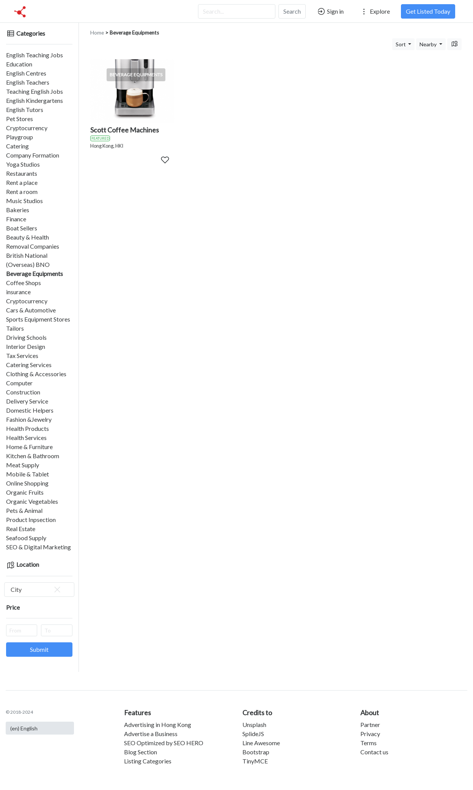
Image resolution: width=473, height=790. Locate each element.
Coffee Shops (23, 282)
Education (19, 64)
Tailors (15, 328)
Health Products (27, 428)
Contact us (374, 751)
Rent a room (22, 191)
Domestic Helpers (29, 410)
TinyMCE (255, 761)
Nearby (429, 44)
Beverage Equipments (34, 273)
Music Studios (24, 200)
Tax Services (22, 355)
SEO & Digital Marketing (38, 546)
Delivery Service (27, 401)
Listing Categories (147, 761)
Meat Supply (22, 464)
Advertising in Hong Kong (157, 724)
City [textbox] (36, 589)
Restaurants (21, 173)
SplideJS (253, 733)
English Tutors (24, 109)
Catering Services (29, 364)
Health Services (26, 437)
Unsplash (254, 724)
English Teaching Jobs (34, 54)
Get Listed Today (428, 11)
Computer (19, 382)
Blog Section (140, 751)
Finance (16, 218)
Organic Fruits (25, 492)
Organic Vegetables (32, 501)
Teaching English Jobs (34, 91)
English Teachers (27, 82)
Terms (368, 742)
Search (292, 11)
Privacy (370, 733)
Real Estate (20, 528)
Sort (401, 44)
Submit (39, 649)
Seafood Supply (26, 537)
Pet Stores (19, 118)
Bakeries (17, 209)
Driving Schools (26, 337)
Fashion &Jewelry (29, 419)
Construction (23, 392)
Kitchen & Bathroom (32, 455)
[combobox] (39, 589)
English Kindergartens (34, 100)
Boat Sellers (21, 228)
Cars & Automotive (31, 310)
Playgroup (19, 136)
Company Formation (32, 155)
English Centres (26, 73)
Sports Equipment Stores (38, 319)
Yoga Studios (23, 164)
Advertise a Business (151, 733)
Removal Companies (32, 246)
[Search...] (236, 11)
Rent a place (22, 182)
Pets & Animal (24, 510)
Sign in (330, 11)
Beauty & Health (27, 237)
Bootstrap (255, 751)
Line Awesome (261, 742)
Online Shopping (27, 483)
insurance (18, 291)
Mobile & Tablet (27, 474)
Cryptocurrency (26, 127)
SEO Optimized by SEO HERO (163, 742)
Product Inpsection (31, 519)
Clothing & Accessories (36, 373)
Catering (17, 146)
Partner (370, 724)
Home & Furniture (29, 446)
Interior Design (25, 346)
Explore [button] (375, 11)
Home (97, 33)
